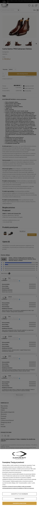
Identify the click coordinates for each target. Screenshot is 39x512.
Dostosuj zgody (19, 498)
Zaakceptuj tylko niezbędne (19, 494)
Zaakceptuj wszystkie (19, 503)
